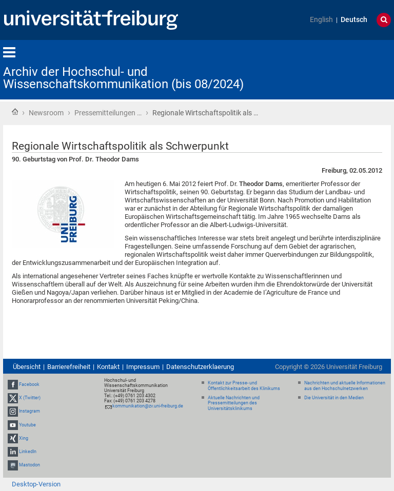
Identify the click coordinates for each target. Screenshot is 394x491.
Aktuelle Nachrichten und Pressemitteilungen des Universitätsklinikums (234, 403)
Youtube (27, 424)
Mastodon (29, 464)
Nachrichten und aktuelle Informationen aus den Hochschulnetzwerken (344, 385)
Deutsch (354, 19)
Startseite (15, 111)
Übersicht (27, 367)
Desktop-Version (36, 484)
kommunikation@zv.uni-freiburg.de (147, 405)
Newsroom (46, 113)
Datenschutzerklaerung (200, 367)
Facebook (29, 384)
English (321, 19)
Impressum (143, 367)
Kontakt (108, 367)
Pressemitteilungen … (108, 113)
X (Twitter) (30, 397)
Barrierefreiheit (68, 367)
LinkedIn (27, 451)
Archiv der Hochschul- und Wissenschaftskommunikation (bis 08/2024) (123, 78)
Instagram (29, 411)
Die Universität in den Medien (334, 397)
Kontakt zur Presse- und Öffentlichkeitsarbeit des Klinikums (244, 385)
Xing (23, 438)
